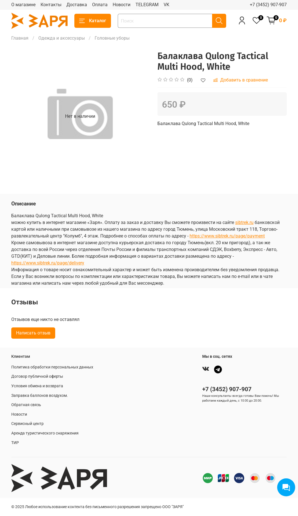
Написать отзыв (33, 333)
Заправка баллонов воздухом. (39, 395)
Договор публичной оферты (37, 376)
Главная (19, 38)
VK (166, 4)
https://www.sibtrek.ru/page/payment (227, 236)
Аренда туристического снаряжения (45, 433)
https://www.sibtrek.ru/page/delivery (47, 263)
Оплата (100, 4)
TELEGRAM (147, 4)
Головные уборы (112, 38)
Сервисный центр (27, 423)
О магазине (23, 4)
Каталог (92, 21)
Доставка (76, 4)
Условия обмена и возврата (37, 386)
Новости (121, 4)
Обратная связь (26, 404)
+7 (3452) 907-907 (268, 4)
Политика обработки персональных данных (52, 367)
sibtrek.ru (244, 222)
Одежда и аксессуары (61, 38)
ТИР (15, 442)
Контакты (51, 4)
